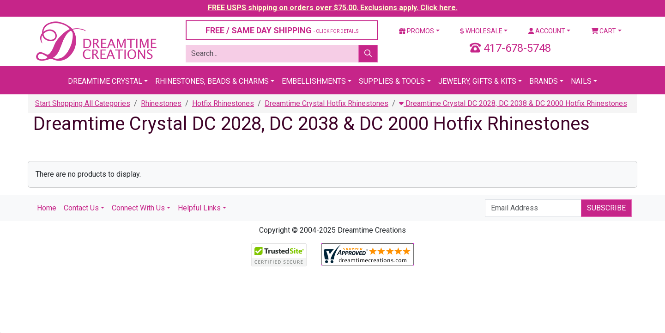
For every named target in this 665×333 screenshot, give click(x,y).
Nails (581, 81)
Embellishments (314, 81)
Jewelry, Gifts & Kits (477, 81)
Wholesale (481, 31)
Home (46, 208)
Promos (416, 31)
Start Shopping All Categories (82, 103)
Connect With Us (138, 208)
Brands (543, 81)
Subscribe (606, 208)
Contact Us (81, 208)
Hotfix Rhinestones (223, 103)
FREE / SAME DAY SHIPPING (282, 30)
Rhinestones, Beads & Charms (212, 81)
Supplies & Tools (392, 81)
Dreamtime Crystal (105, 81)
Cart (604, 31)
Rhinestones (161, 103)
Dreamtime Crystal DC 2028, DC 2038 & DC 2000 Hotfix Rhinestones (513, 103)
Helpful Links (199, 208)
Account (546, 31)
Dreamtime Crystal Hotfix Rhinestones (326, 103)
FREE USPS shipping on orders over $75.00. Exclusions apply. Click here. (333, 7)
